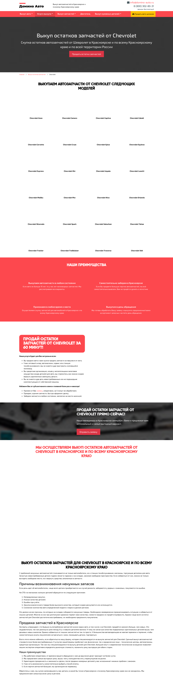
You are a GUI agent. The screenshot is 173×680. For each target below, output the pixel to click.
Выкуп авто (25, 14)
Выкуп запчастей (66, 14)
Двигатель (85, 14)
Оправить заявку (88, 432)
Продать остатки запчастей (86, 54)
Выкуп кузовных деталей (107, 14)
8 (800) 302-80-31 (144, 6)
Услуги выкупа (44, 14)
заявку (40, 391)
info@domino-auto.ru (142, 2)
